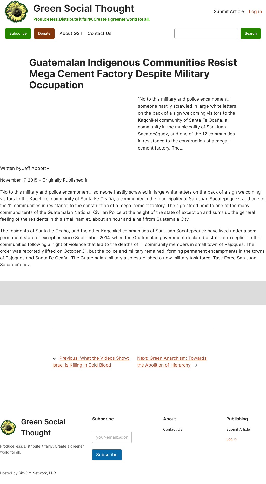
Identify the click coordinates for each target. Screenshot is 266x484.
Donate (44, 33)
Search (251, 33)
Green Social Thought (83, 8)
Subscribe (18, 33)
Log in (255, 11)
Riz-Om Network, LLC (37, 473)
